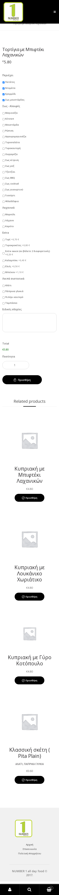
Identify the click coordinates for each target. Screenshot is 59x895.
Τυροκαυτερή (13, 148)
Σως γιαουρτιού (14, 189)
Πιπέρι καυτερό (14, 297)
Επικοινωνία (30, 848)
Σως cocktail (12, 183)
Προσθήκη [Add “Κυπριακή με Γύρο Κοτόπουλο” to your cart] (31, 680)
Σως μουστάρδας (15, 99)
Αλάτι (8, 285)
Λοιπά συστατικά (13, 278)
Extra (5, 232)
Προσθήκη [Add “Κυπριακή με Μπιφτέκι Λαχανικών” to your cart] (31, 497)
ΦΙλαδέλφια (12, 201)
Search (29, 889)
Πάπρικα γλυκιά (14, 291)
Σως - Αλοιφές (11, 106)
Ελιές (12, 266)
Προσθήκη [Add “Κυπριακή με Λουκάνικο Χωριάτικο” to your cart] (31, 596)
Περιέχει (7, 75)
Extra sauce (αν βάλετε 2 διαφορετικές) (27, 253)
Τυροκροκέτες (17, 245)
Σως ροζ (9, 165)
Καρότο (9, 226)
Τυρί (12, 239)
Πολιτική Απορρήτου (29, 853)
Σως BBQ (10, 177)
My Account (10, 889)
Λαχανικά (8, 207)
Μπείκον (14, 272)
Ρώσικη (9, 130)
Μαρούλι (10, 214)
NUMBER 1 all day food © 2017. (29, 873)
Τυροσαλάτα (12, 142)
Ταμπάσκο (11, 302)
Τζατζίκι (10, 171)
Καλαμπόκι (15, 260)
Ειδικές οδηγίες (12, 309)
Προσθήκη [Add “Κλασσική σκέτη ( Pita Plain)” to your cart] (31, 779)
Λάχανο (9, 220)
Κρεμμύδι (10, 93)
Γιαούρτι (10, 195)
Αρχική (29, 844)
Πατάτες (10, 81)
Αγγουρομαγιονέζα (15, 136)
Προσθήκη (24, 380)
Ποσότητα (8, 356)
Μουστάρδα (12, 124)
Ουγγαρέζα (11, 154)
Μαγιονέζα (11, 112)
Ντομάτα (10, 87)
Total (5, 343)
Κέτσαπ (9, 118)
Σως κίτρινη (12, 160)
